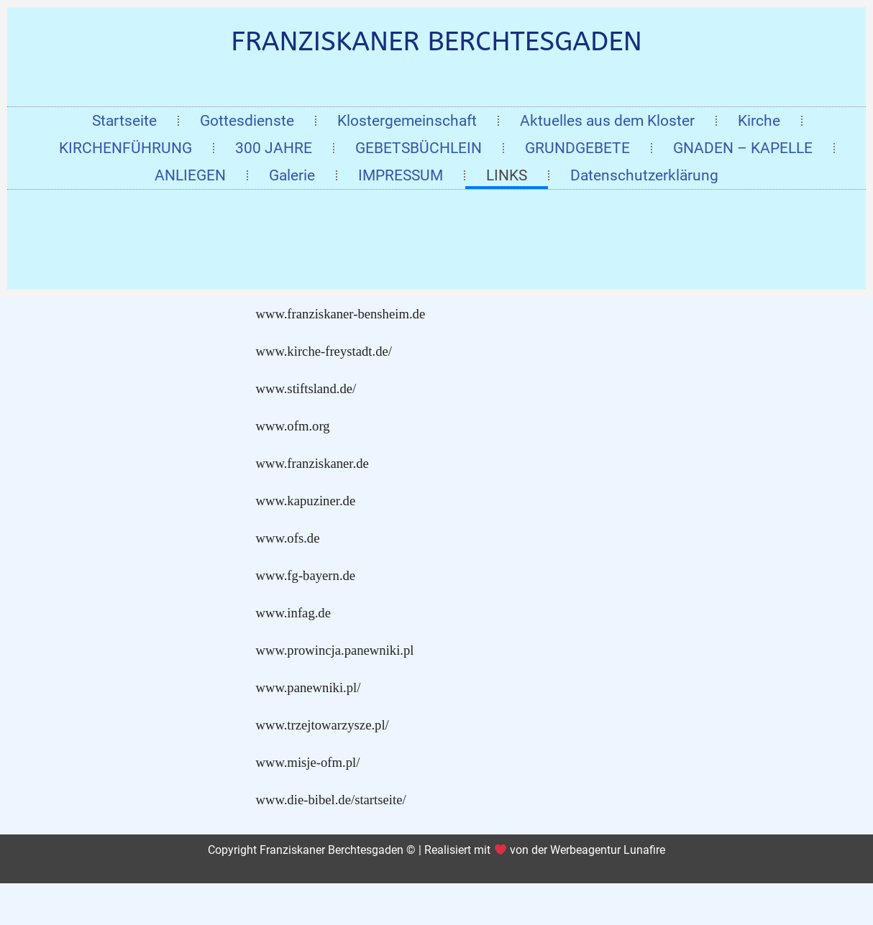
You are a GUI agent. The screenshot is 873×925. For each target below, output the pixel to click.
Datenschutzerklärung (644, 175)
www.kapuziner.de (306, 500)
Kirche (759, 120)
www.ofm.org (293, 425)
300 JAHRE (273, 148)
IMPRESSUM (400, 175)
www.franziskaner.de (312, 463)
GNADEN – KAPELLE (743, 148)
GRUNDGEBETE (577, 148)
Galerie (292, 175)
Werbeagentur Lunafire (607, 850)
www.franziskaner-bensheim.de (341, 313)
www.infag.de (293, 612)
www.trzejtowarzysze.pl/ (322, 724)
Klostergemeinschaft (407, 120)
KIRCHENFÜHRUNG (125, 148)
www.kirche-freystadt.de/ (324, 351)
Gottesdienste (247, 120)
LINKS (506, 175)
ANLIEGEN (190, 175)
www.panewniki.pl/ (308, 687)
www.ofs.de (288, 538)
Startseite (124, 120)
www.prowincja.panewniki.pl (335, 650)
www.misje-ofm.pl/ (308, 762)
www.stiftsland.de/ (306, 388)
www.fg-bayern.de (306, 575)
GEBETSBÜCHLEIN (418, 148)
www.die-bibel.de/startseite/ (331, 799)
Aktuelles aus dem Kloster (607, 120)
